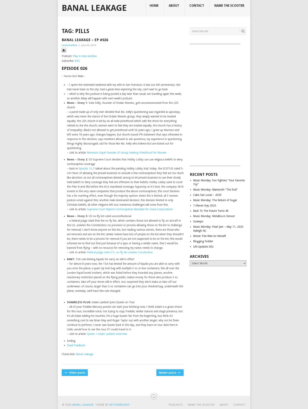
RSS (77, 60)
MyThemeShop (119, 404)
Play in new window (85, 56)
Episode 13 (85, 168)
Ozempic (198, 221)
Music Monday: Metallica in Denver (214, 216)
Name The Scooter (229, 5)
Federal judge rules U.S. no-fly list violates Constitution (120, 252)
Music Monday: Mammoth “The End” (215, 189)
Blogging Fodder (203, 241)
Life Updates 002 (203, 246)
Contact (196, 5)
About (174, 5)
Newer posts (169, 372)
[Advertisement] (218, 104)
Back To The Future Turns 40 (210, 210)
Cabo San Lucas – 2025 (207, 194)
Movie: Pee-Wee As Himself (209, 236)
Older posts (74, 372)
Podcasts (176, 404)
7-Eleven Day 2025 (204, 205)
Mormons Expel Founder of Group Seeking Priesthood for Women (127, 152)
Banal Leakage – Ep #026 (85, 40)
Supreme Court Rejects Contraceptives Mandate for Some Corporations (130, 209)
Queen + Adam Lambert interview (107, 333)
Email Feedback (76, 345)
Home (154, 5)
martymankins (69, 45)
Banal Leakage (94, 8)
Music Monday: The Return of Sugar (215, 200)
